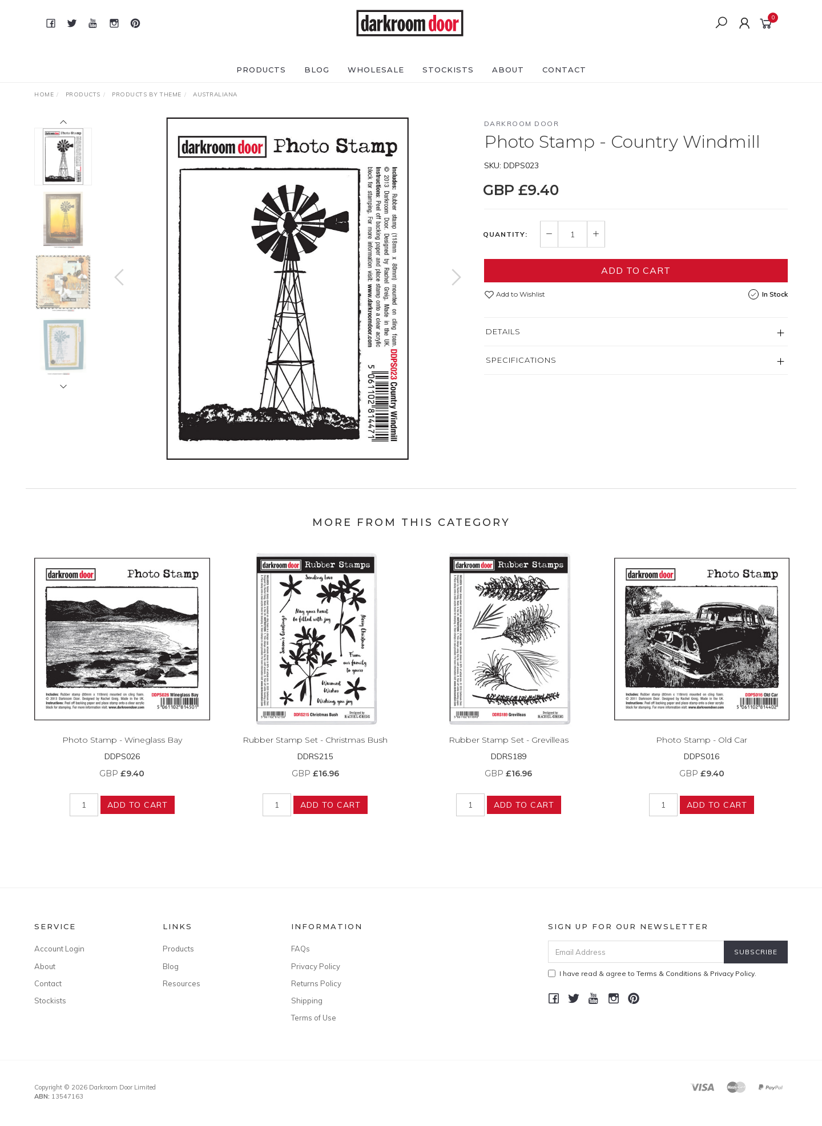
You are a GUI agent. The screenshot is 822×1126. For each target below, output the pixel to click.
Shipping (307, 1000)
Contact (564, 69)
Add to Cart (636, 270)
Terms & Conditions (669, 973)
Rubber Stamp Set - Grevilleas (509, 748)
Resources (181, 983)
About (508, 69)
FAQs (300, 948)
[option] (287, 289)
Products (261, 69)
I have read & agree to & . (652, 973)
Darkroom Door (521, 123)
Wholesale (376, 69)
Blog (316, 69)
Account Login (59, 948)
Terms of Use (313, 1017)
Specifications (521, 359)
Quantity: (505, 234)
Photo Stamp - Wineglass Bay (122, 748)
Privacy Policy (315, 966)
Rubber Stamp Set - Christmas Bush (315, 748)
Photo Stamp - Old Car (701, 748)
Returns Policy (316, 983)
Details (503, 331)
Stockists (448, 69)
